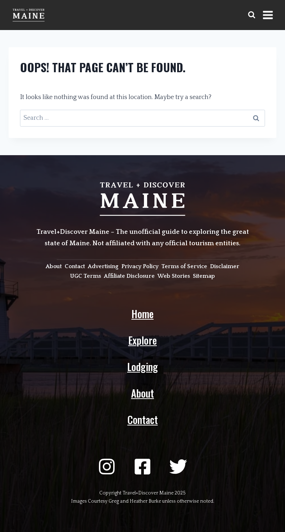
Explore (142, 340)
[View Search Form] (251, 15)
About (142, 393)
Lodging (142, 366)
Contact (143, 419)
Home (142, 313)
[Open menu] (267, 15)
